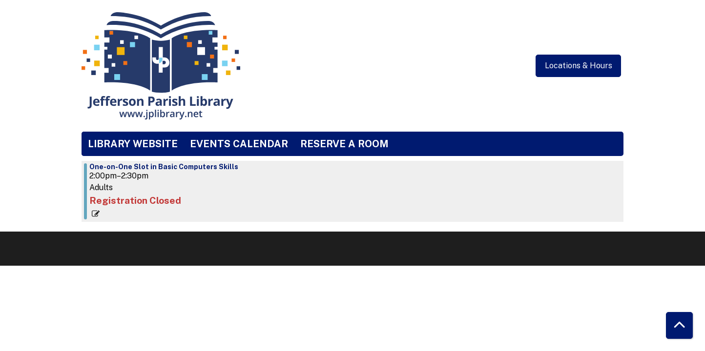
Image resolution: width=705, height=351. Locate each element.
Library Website (133, 144)
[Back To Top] (679, 325)
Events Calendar (239, 144)
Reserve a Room (344, 144)
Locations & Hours (578, 65)
